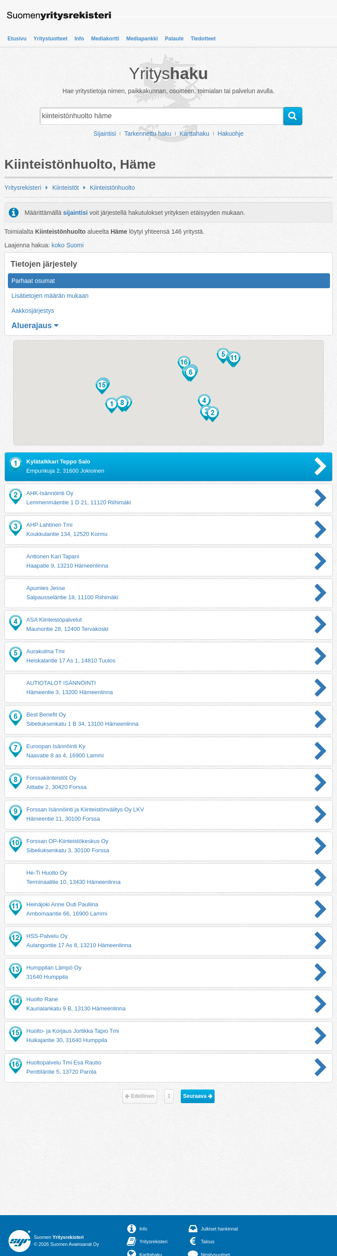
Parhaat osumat (33, 280)
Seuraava (197, 1096)
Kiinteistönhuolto (112, 187)
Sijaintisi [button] (104, 133)
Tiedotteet (202, 39)
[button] (111, 405)
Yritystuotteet (50, 39)
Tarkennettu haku (147, 133)
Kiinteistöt (65, 187)
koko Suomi (67, 245)
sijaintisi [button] (75, 212)
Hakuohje (231, 133)
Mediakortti (105, 39)
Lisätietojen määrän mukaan (50, 295)
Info (79, 39)
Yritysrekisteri (22, 187)
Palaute (174, 39)
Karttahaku (194, 133)
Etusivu (16, 39)
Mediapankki (142, 39)
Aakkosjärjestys (32, 310)
